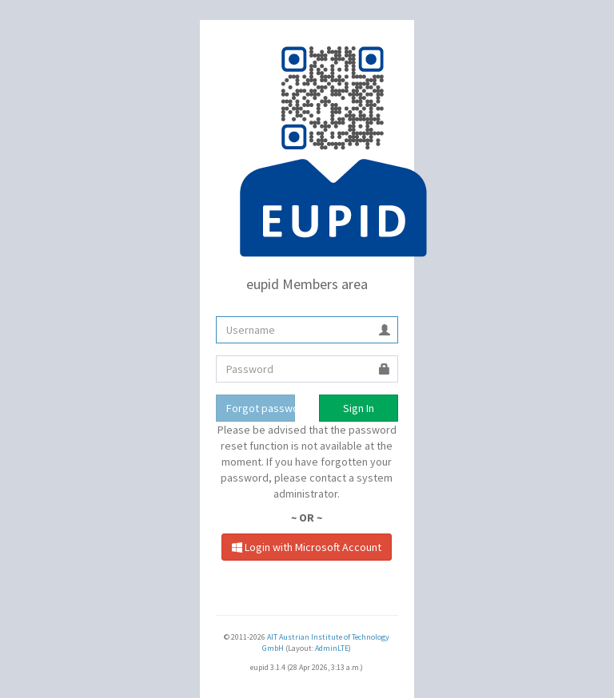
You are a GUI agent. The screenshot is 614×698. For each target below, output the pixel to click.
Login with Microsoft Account (306, 547)
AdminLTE (332, 648)
